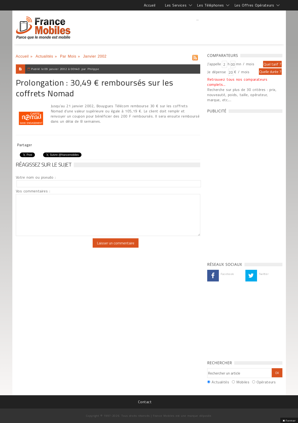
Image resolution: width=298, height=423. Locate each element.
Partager (24, 145)
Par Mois (68, 56)
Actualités (44, 56)
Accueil (150, 5)
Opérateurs (266, 382)
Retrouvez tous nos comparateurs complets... (237, 81)
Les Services (175, 5)
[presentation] (54, 247)
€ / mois (241, 71)
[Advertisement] (197, 29)
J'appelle (214, 63)
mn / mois (245, 63)
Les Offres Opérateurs (254, 5)
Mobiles (242, 382)
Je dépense (217, 71)
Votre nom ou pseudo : (36, 177)
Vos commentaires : (33, 191)
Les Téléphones (210, 5)
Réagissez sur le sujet (44, 164)
